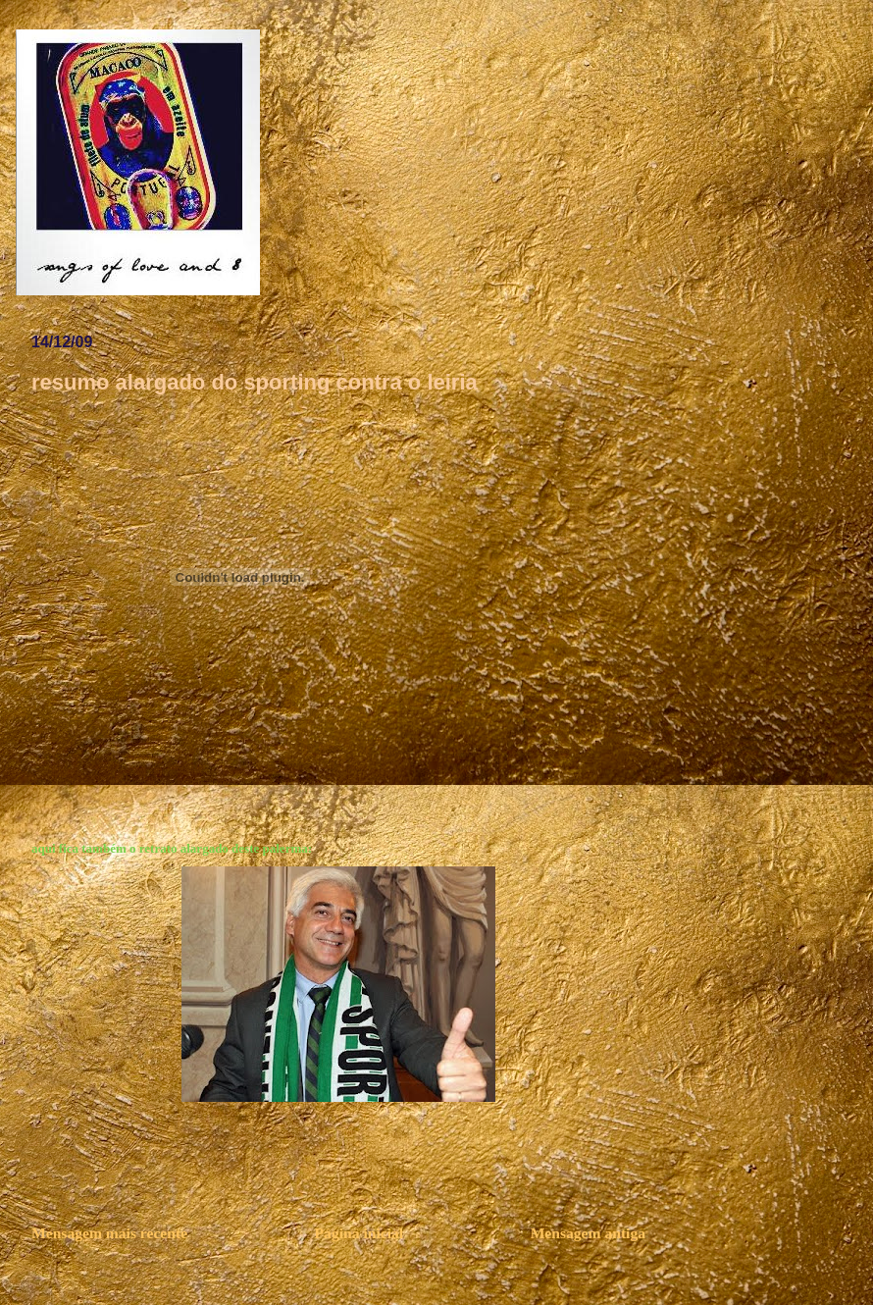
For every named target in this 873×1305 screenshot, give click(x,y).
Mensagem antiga (588, 1233)
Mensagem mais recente (109, 1233)
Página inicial (359, 1233)
